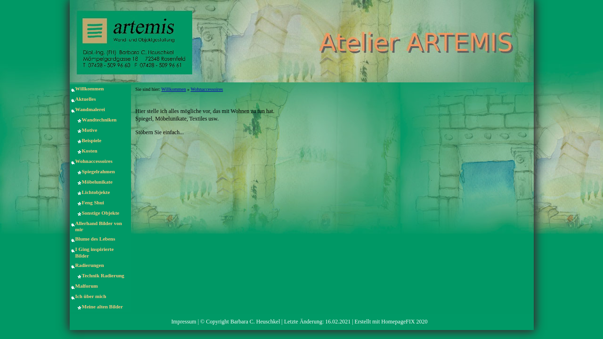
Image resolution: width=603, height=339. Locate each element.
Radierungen (89, 265)
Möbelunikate (97, 182)
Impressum (183, 321)
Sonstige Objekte (101, 213)
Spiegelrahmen (98, 171)
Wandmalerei (90, 109)
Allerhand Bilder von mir (98, 226)
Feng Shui (93, 202)
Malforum (86, 286)
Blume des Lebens (95, 239)
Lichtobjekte (96, 192)
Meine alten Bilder (102, 306)
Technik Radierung (103, 275)
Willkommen (89, 88)
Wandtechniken (99, 119)
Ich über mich (90, 296)
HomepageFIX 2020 (404, 321)
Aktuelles (85, 99)
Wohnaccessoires (94, 161)
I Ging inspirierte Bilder (94, 252)
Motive (90, 130)
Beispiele (92, 140)
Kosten (90, 150)
